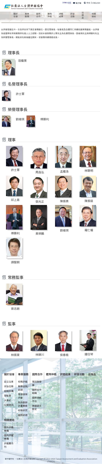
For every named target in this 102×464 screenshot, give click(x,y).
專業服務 (23, 374)
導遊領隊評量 (22, 395)
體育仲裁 (50, 15)
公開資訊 (8, 405)
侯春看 (64, 355)
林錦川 (39, 354)
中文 (87, 2)
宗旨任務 (8, 386)
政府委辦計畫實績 (22, 404)
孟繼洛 (64, 171)
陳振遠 (89, 201)
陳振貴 (64, 201)
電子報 (77, 3)
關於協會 (9, 374)
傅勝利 (44, 119)
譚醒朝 (15, 262)
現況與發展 (36, 383)
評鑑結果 (61, 15)
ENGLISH (96, 3)
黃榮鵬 (39, 233)
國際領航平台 (36, 399)
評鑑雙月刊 (8, 445)
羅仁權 (89, 230)
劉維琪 (20, 119)
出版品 (92, 374)
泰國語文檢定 (36, 407)
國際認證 (22, 415)
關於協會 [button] (15, 15)
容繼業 (22, 60)
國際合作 (37, 374)
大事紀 (7, 400)
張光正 (39, 201)
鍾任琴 (89, 354)
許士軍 (20, 94)
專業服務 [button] (27, 15)
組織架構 (8, 391)
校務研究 (22, 410)
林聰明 (89, 170)
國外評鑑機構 (8, 429)
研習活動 (79, 374)
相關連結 (9, 420)
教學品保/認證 (23, 388)
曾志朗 (15, 308)
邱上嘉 (15, 200)
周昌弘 (39, 172)
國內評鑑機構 (8, 437)
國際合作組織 (36, 391)
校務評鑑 (22, 381)
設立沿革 (8, 381)
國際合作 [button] (38, 15)
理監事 (7, 395)
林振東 (15, 355)
